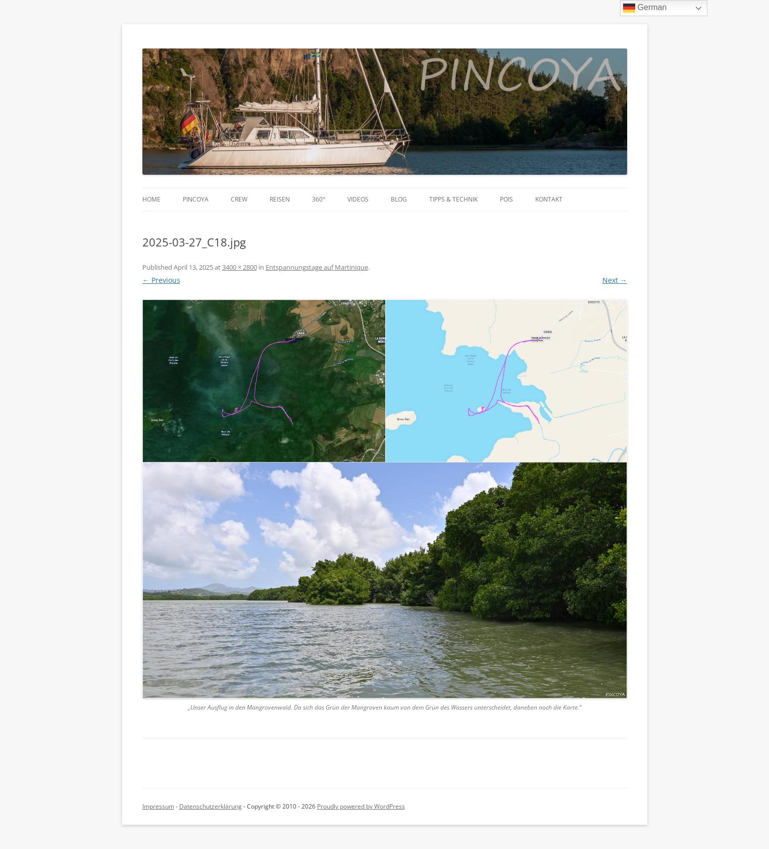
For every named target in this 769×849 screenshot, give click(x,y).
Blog (399, 199)
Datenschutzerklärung (210, 806)
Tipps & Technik (453, 199)
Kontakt (548, 199)
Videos (358, 199)
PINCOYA (196, 199)
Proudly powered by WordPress (361, 806)
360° (318, 199)
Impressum (158, 806)
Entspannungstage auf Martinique (317, 267)
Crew (239, 199)
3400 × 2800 (239, 267)
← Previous (161, 280)
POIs (506, 199)
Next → (614, 280)
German (645, 8)
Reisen (280, 199)
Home (151, 199)
